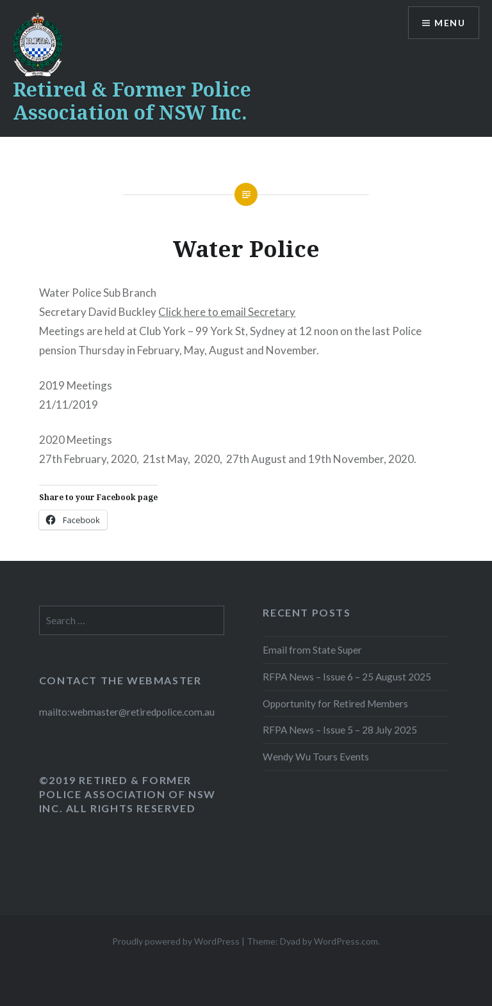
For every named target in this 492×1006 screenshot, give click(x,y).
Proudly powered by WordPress (176, 941)
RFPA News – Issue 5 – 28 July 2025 (340, 729)
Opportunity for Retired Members (335, 703)
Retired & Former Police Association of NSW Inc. (132, 100)
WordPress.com (346, 941)
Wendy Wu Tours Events (316, 756)
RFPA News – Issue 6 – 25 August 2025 (347, 676)
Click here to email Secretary (226, 311)
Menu (449, 22)
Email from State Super (312, 650)
